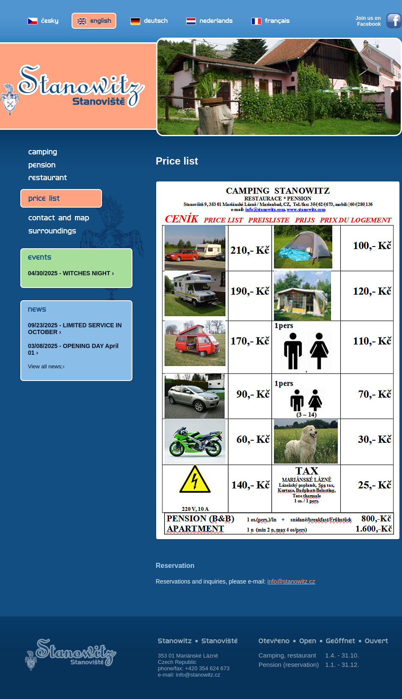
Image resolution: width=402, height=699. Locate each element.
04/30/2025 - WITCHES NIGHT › (71, 273)
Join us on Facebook (368, 21)
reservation (301, 664)
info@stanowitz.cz (291, 581)
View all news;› (46, 366)
